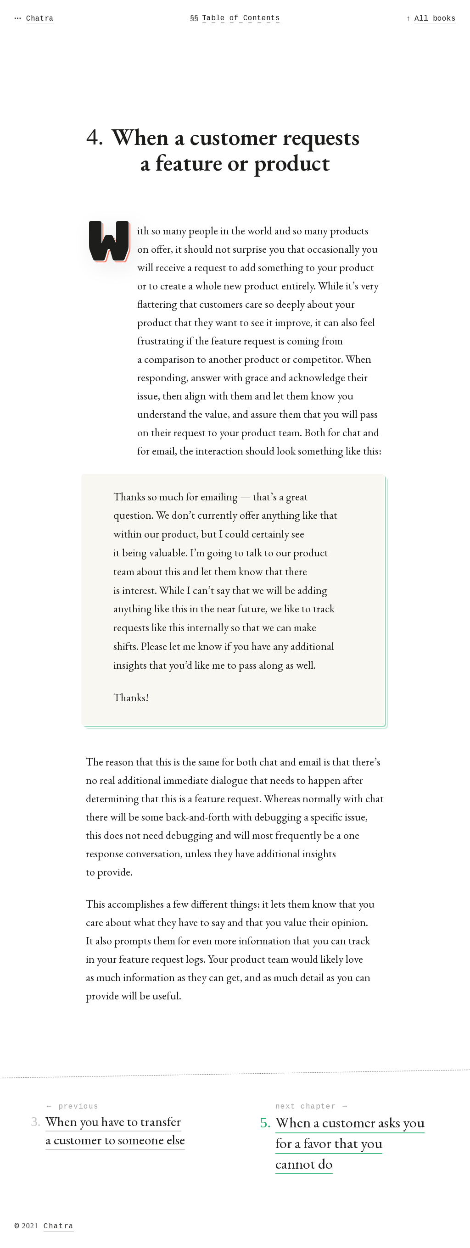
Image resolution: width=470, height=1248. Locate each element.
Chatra (59, 1226)
